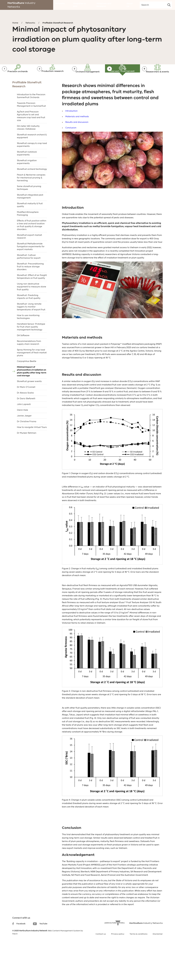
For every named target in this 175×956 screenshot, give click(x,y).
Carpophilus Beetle (26, 371)
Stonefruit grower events (29, 391)
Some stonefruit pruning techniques (29, 197)
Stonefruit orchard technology (32, 179)
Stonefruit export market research (29, 246)
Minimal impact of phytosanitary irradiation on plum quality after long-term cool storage (31, 381)
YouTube (40, 933)
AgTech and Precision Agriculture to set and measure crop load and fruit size (31, 126)
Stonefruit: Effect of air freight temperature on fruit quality (32, 286)
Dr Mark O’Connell (26, 397)
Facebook (18, 933)
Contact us (101, 943)
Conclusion (70, 137)
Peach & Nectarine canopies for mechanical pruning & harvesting (31, 187)
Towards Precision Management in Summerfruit (31, 114)
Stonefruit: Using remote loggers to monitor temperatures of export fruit (31, 316)
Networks (30, 22)
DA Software (23, 345)
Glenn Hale (22, 419)
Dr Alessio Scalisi (25, 402)
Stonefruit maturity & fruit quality (30, 215)
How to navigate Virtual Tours (32, 437)
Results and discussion (76, 132)
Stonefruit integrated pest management (30, 206)
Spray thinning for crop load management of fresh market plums (32, 362)
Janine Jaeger (24, 425)
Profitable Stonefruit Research (58, 22)
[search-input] (156, 5)
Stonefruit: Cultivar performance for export (28, 266)
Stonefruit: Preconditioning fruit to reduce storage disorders (30, 276)
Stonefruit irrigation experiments (27, 172)
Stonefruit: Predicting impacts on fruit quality (28, 306)
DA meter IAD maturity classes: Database (28, 137)
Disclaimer (158, 943)
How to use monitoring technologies (28, 326)
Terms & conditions (138, 943)
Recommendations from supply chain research (29, 352)
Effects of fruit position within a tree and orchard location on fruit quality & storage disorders (31, 235)
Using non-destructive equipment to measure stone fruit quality (31, 296)
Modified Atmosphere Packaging (28, 223)
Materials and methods (77, 126)
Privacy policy (117, 943)
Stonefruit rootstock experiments (27, 163)
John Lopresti (24, 414)
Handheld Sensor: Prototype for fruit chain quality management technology (31, 336)
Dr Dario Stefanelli (26, 408)
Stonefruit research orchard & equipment (32, 146)
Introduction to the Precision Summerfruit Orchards (31, 106)
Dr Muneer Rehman (26, 442)
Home (15, 22)
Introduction (71, 120)
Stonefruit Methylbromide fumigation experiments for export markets (30, 256)
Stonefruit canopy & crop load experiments (32, 154)
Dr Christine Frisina (26, 431)
